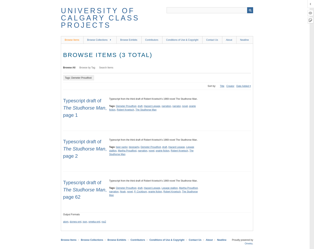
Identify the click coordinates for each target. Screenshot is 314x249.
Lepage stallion (170, 188)
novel (185, 106)
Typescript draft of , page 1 (85, 108)
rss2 (104, 221)
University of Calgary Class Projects (100, 18)
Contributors (151, 40)
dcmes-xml (75, 221)
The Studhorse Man (145, 109)
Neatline (244, 40)
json (85, 221)
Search (250, 10)
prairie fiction (162, 150)
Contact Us (212, 40)
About (229, 40)
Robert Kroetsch (125, 109)
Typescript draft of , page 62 (85, 190)
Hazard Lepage (152, 106)
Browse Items (72, 40)
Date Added (242, 86)
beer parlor (121, 147)
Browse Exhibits (128, 40)
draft (140, 106)
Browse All (69, 67)
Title (222, 86)
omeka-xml (94, 221)
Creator (230, 86)
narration (166, 106)
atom (65, 221)
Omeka (249, 243)
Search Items (106, 67)
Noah (123, 191)
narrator (176, 106)
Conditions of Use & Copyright (182, 40)
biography (134, 147)
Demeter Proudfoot (126, 106)
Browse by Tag (87, 67)
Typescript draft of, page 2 (85, 149)
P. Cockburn (140, 191)
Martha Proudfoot (127, 150)
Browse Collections (97, 40)
